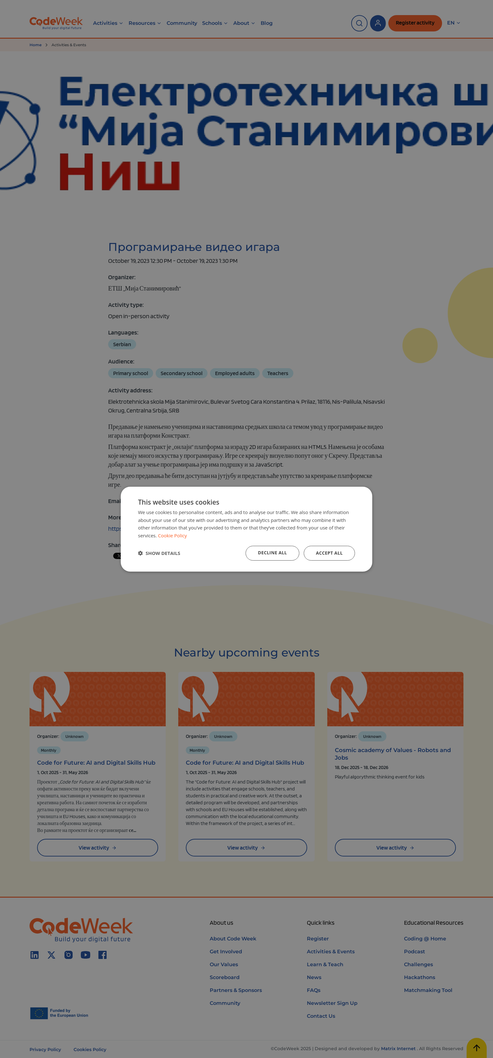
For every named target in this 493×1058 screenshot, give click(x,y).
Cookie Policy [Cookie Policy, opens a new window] (172, 535)
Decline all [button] (272, 553)
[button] (159, 553)
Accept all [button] (329, 553)
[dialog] (246, 528)
